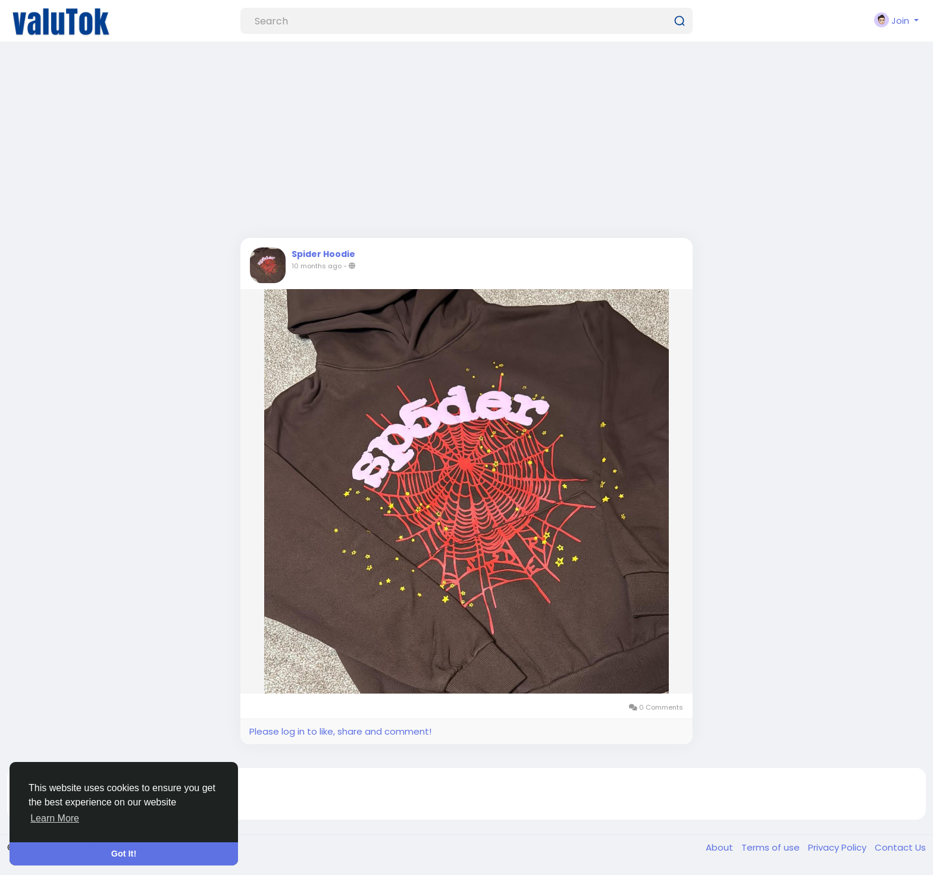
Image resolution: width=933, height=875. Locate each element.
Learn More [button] (54, 818)
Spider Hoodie (323, 254)
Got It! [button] (123, 853)
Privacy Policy (838, 847)
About (720, 847)
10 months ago (317, 266)
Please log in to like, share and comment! (340, 731)
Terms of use (771, 847)
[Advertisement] (466, 142)
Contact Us (900, 847)
